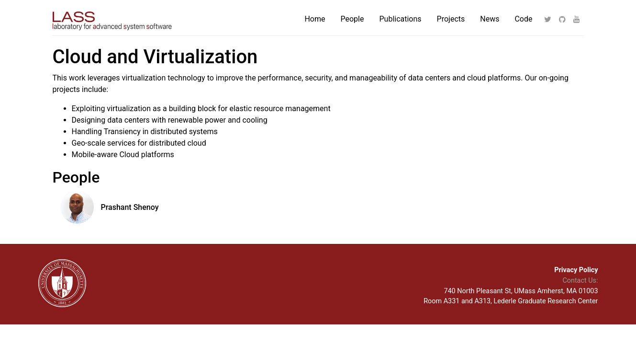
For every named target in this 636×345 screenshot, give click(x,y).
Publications (400, 18)
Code (523, 18)
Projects (451, 18)
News (489, 18)
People (352, 18)
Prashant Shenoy (130, 207)
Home (314, 18)
